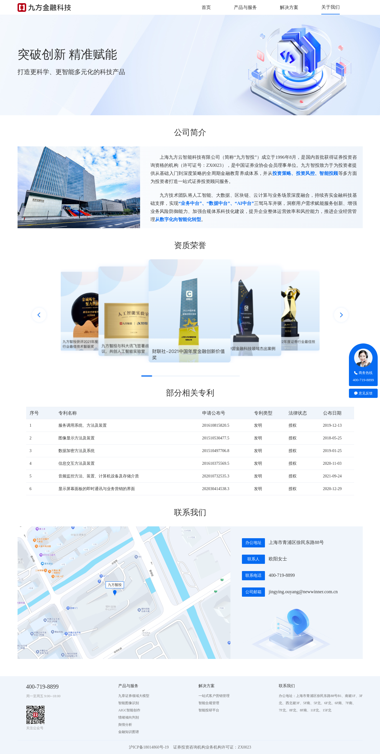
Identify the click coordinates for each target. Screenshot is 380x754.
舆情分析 (125, 725)
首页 (206, 7)
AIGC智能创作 (129, 710)
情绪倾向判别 (128, 717)
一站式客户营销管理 (214, 696)
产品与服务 (245, 7)
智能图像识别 (128, 703)
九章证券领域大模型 (133, 696)
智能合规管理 (208, 703)
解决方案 (289, 7)
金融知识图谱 (128, 732)
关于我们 (330, 7)
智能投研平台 (208, 710)
